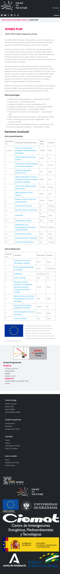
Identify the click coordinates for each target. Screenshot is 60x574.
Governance (10, 423)
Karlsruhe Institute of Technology (26, 210)
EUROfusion (18, 274)
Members (8, 426)
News (7, 460)
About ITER (9, 407)
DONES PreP (9, 379)
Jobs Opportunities (12, 446)
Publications (10, 465)
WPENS (7, 374)
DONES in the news (12, 463)
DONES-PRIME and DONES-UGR (17, 381)
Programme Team (12, 429)
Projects (7, 365)
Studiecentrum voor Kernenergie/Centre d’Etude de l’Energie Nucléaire (25, 227)
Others (7, 384)
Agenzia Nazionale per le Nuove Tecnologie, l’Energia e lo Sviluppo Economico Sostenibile (26, 179)
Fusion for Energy (20, 278)
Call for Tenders (11, 449)
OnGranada (19, 215)
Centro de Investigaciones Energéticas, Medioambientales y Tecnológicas (26, 150)
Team (7, 440)
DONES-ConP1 (10, 376)
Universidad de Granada (23, 234)
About (7, 443)
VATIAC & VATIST (11, 369)
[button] (58, 10)
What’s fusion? (11, 404)
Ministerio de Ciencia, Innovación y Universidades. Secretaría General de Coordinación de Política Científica (23, 287)
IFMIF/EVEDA (9, 371)
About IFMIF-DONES (12, 412)
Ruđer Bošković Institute (23, 220)
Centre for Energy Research (24, 242)
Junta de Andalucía (20, 318)
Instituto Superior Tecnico (23, 206)
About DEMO (10, 409)
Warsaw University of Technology (26, 238)
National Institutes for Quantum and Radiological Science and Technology (24, 298)
